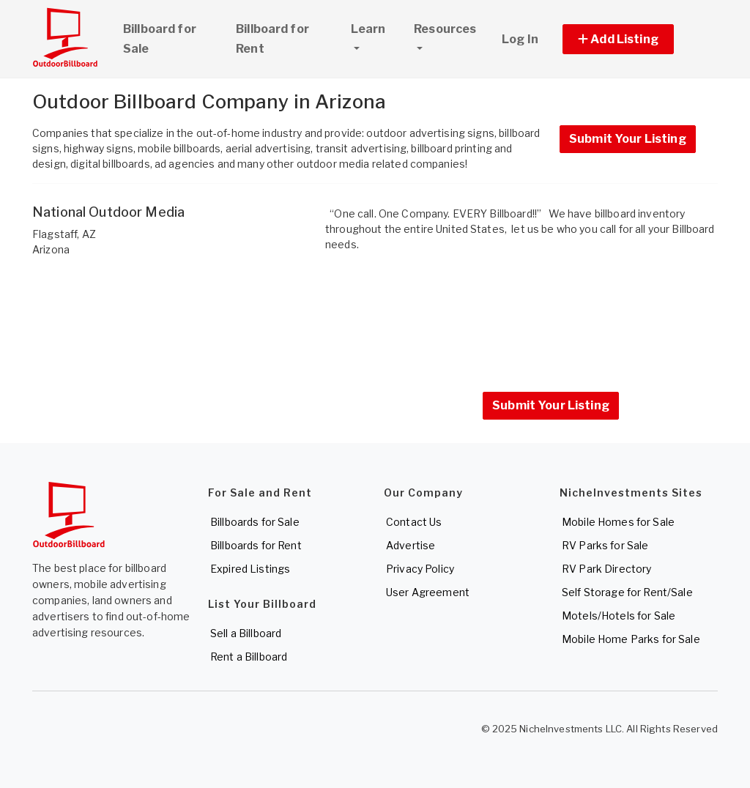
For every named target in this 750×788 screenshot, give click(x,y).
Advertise (410, 545)
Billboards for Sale (255, 522)
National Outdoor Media (108, 212)
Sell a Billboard (245, 633)
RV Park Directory (606, 568)
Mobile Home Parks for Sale (631, 639)
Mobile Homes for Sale (618, 522)
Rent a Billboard (248, 656)
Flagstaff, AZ (64, 234)
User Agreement (427, 592)
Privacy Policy (420, 568)
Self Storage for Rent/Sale (627, 592)
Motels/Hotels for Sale (618, 615)
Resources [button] (445, 29)
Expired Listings (250, 568)
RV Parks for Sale (605, 545)
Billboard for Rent (272, 39)
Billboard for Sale (159, 39)
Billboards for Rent (256, 545)
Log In (520, 39)
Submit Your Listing (627, 139)
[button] (635, 39)
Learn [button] (376, 27)
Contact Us (414, 522)
